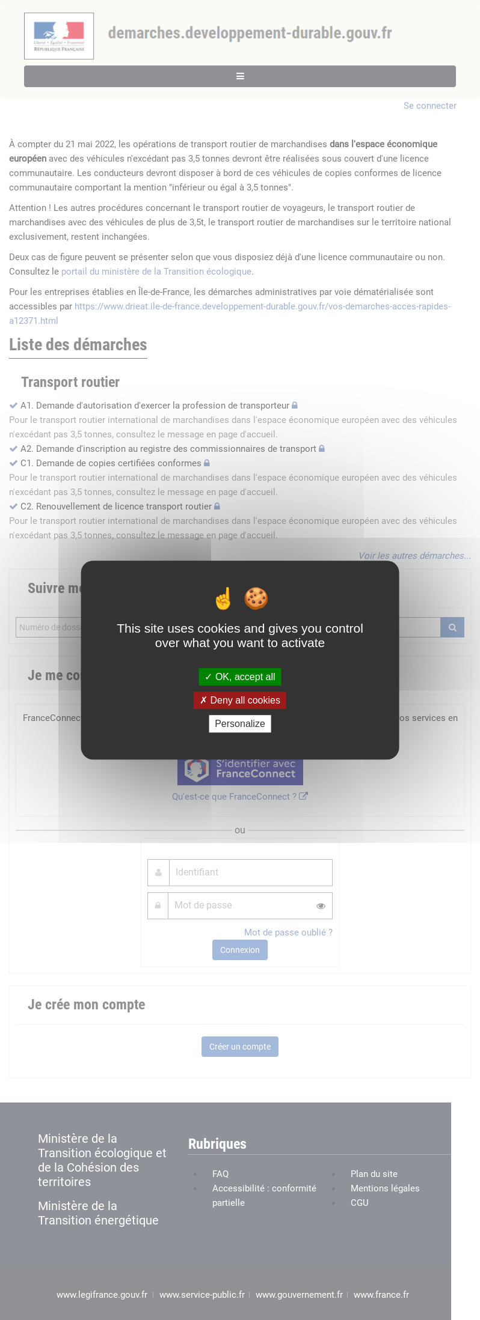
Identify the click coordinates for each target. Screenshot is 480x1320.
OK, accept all (240, 677)
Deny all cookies (240, 700)
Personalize (240, 724)
